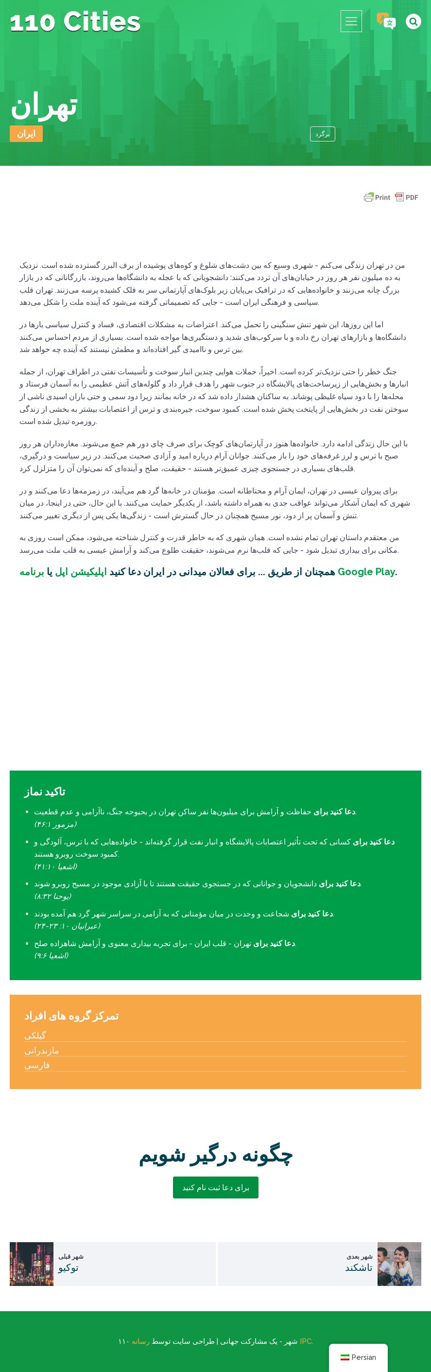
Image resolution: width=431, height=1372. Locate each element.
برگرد (322, 134)
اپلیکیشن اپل (79, 572)
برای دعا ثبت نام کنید (215, 1187)
